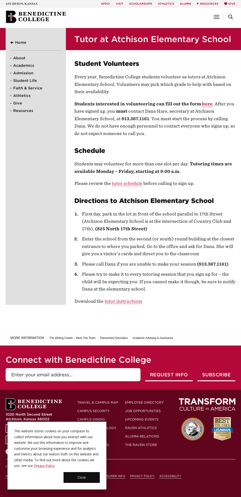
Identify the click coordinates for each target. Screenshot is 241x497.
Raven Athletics (141, 428)
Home (20, 42)
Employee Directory (144, 402)
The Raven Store (141, 445)
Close (81, 477)
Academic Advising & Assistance (153, 338)
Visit (120, 3)
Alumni (185, 3)
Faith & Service (27, 88)
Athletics (166, 3)
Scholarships (140, 3)
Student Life (25, 80)
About (19, 58)
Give (229, 3)
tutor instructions (123, 301)
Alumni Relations (142, 436)
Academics (23, 65)
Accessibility (170, 476)
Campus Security (93, 411)
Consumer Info (112, 476)
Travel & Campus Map (97, 402)
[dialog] (57, 455)
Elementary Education (114, 338)
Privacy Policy (44, 465)
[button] (216, 17)
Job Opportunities (143, 411)
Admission (23, 73)
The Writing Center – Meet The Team (72, 338)
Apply (105, 3)
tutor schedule (127, 183)
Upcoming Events (141, 419)
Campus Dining (91, 419)
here (207, 103)
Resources (23, 110)
